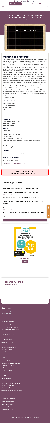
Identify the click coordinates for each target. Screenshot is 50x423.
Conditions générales (7, 342)
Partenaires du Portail (7, 409)
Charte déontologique (7, 404)
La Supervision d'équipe (7, 365)
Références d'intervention (8, 406)
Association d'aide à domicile (14, 163)
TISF (23, 163)
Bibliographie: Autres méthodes (9, 387)
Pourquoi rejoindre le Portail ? (9, 332)
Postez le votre (25, 220)
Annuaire (30, 89)
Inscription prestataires (30, 3)
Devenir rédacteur (6, 378)
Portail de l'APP (36, 82)
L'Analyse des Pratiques (7, 360)
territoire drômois (32, 62)
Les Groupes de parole (7, 370)
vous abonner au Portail (29, 87)
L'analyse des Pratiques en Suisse (10, 363)
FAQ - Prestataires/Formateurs (9, 327)
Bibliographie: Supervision (8, 385)
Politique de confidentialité (8, 347)
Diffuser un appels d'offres (8, 324)
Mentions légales (6, 344)
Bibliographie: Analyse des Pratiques (11, 383)
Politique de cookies (6, 349)
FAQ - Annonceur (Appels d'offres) (10, 329)
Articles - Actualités (6, 380)
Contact (3, 352)
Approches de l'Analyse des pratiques (11, 390)
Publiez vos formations (7, 401)
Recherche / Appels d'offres (15, 3)
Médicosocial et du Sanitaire (12, 93)
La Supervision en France (8, 368)
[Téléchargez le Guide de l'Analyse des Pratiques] (48, 211)
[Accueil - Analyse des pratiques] (25, 1)
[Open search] (47, 6)
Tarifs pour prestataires (7, 334)
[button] (2, 245)
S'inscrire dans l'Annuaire (8, 398)
